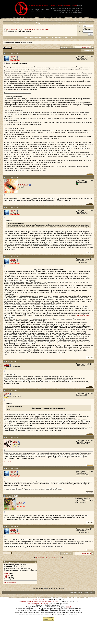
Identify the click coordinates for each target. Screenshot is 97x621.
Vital (15, 442)
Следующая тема (56, 557)
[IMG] (5, 577)
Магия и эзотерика (12, 29)
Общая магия (44, 29)
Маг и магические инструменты (38, 603)
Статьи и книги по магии (29, 29)
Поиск (71, 37)
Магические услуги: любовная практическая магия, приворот (38, 601)
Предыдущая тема (41, 557)
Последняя (86, 47)
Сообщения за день (61, 37)
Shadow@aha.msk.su (82, 315)
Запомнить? (88, 29)
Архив (85, 592)
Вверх (92, 592)
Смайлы (6, 575)
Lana (6, 364)
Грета (19, 502)
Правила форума (10, 582)
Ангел (13, 56)
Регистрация (28, 37)
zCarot (68, 607)
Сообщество (47, 37)
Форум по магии (56, 5)
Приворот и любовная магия (38, 5)
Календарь (37, 37)
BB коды (7, 573)
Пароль (80, 31)
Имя (78, 26)
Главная (16, 23)
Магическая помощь (70, 5)
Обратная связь (76, 592)
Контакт (82, 23)
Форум (38, 23)
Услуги (59, 23)
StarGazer (23, 184)
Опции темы (86, 50)
